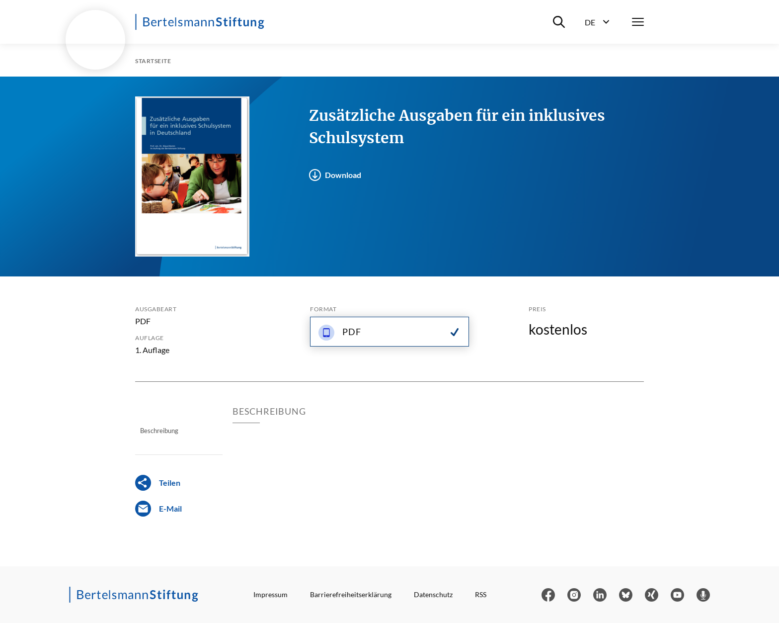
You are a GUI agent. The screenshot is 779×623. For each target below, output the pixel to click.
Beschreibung (159, 431)
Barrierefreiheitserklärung (350, 594)
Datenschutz (433, 594)
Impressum (270, 594)
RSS (480, 594)
